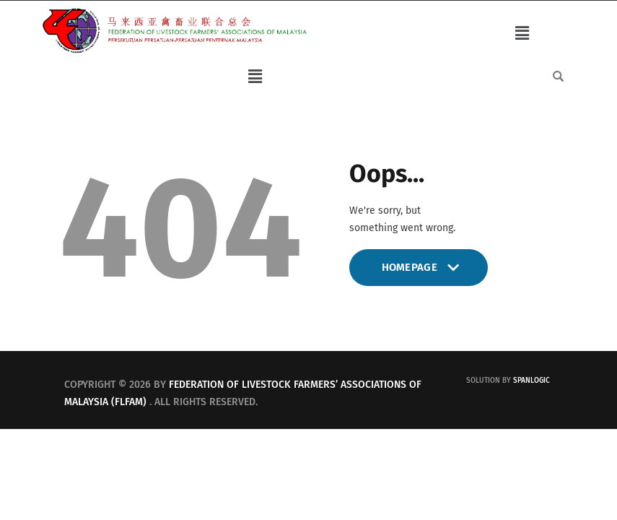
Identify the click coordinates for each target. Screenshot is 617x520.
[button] (521, 33)
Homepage (419, 273)
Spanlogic (531, 380)
